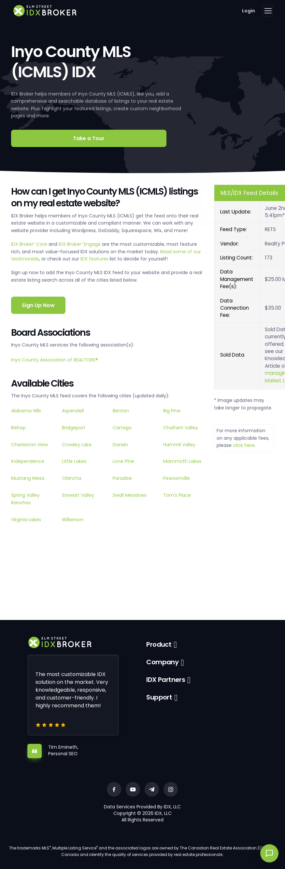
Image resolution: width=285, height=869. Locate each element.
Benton (121, 410)
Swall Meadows (130, 495)
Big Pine (171, 410)
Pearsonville (176, 478)
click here (244, 445)
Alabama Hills (26, 410)
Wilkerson (72, 519)
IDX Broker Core (30, 244)
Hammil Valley (179, 444)
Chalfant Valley (180, 427)
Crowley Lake (77, 444)
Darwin (120, 444)
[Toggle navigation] (268, 11)
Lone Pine (123, 461)
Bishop (18, 427)
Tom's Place (177, 495)
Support (159, 697)
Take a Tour (89, 138)
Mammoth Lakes (182, 461)
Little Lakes (74, 461)
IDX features (94, 259)
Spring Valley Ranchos (25, 499)
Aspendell (73, 410)
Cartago (122, 427)
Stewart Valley (78, 495)
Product (158, 644)
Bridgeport (73, 427)
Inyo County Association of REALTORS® (54, 360)
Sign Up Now (38, 305)
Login (248, 10)
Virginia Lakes (26, 519)
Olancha (71, 478)
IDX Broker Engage (80, 244)
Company (162, 662)
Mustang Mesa (27, 478)
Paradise (122, 478)
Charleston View (29, 444)
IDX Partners (165, 679)
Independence (27, 461)
